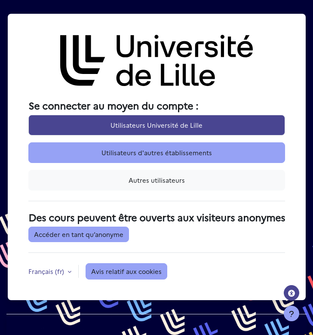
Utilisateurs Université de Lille (156, 124)
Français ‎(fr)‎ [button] (47, 271)
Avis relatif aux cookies (126, 271)
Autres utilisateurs (157, 179)
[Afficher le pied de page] (291, 313)
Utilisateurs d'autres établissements (156, 152)
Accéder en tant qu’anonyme (78, 234)
